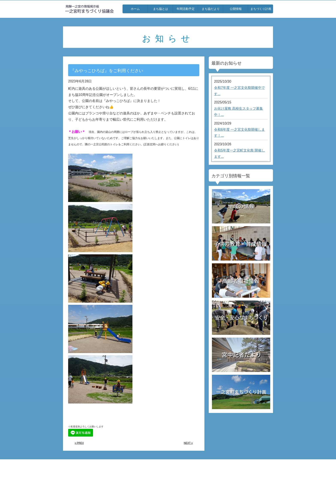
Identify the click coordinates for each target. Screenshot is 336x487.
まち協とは (160, 9)
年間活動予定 (186, 9)
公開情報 (236, 9)
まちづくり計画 (260, 9)
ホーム (135, 9)
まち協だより (211, 9)
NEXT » (188, 443)
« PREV (79, 443)
